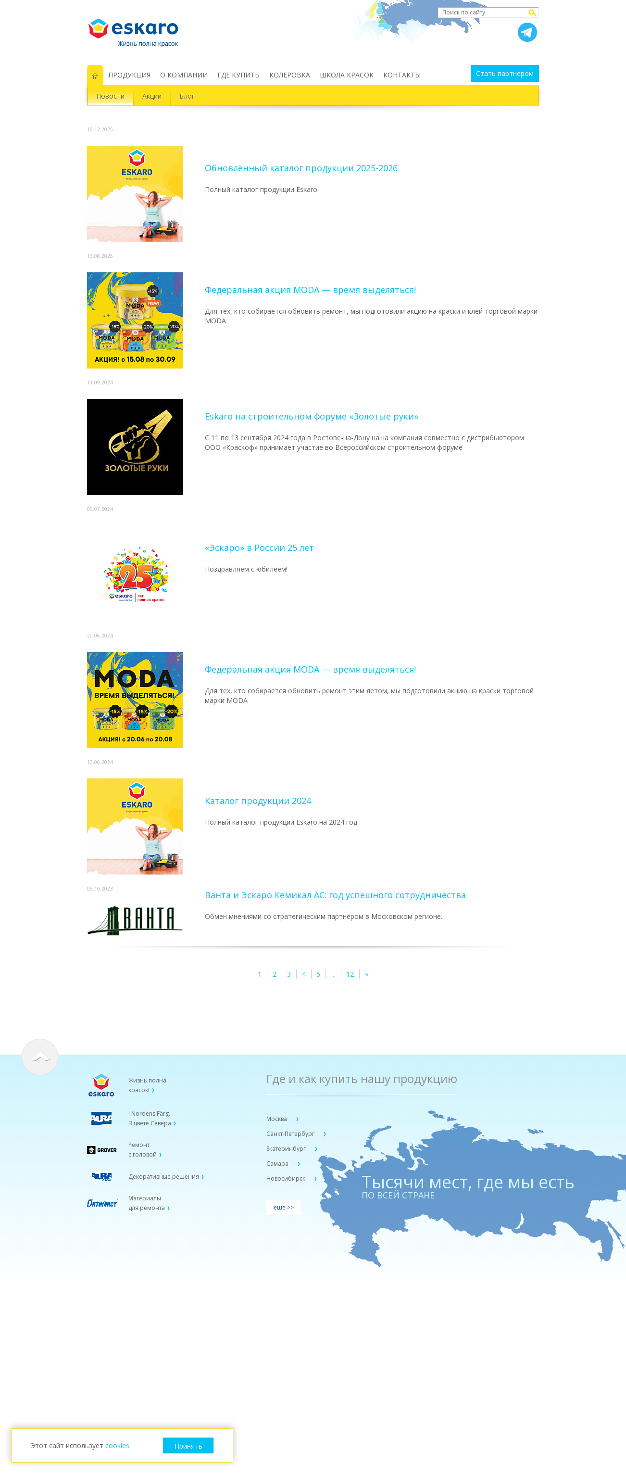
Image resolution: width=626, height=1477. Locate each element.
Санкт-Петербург (291, 1134)
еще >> (284, 1207)
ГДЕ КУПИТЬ (238, 74)
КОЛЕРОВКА (289, 74)
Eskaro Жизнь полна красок (138, 29)
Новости (110, 96)
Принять (188, 1446)
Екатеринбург (286, 1149)
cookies (117, 1445)
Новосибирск (286, 1178)
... (333, 974)
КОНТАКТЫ (402, 74)
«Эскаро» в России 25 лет (259, 547)
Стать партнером (505, 73)
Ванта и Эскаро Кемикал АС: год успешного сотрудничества (335, 895)
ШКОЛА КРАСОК (347, 74)
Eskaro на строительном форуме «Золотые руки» (311, 416)
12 (350, 974)
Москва (277, 1119)
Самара (278, 1163)
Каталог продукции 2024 (258, 800)
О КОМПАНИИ (184, 74)
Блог (187, 96)
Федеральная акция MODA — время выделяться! (310, 289)
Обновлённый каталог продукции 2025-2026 (301, 168)
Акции (152, 96)
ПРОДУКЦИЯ (129, 74)
